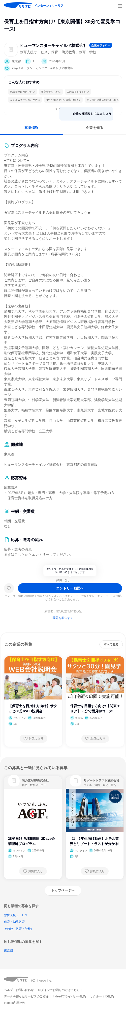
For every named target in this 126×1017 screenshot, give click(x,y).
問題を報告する (63, 618)
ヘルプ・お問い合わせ (19, 990)
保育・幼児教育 (14, 922)
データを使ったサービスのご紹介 (26, 996)
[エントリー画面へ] (70, 588)
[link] (14, 781)
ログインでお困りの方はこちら (59, 990)
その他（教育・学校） (19, 928)
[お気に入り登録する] (33, 739)
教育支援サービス (16, 915)
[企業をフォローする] (100, 45)
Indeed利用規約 (14, 1003)
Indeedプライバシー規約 (69, 996)
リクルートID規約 (102, 996)
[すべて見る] (111, 644)
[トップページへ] (63, 891)
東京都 (8, 950)
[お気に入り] (9, 588)
